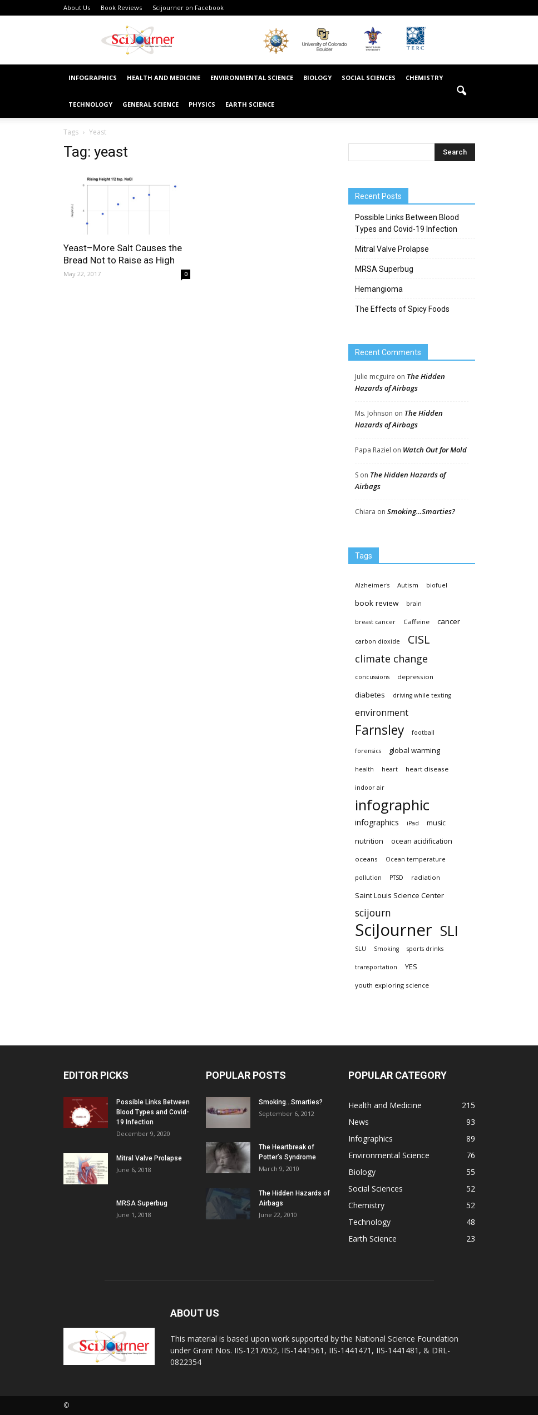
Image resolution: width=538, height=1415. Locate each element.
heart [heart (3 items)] (390, 769)
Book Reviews (121, 7)
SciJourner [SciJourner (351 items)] (393, 930)
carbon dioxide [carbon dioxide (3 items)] (377, 641)
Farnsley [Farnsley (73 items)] (379, 730)
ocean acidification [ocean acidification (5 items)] (421, 841)
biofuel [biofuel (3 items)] (436, 585)
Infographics (92, 77)
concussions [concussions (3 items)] (372, 677)
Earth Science (249, 104)
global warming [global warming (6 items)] (414, 750)
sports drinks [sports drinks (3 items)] (425, 949)
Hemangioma (379, 289)
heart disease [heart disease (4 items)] (427, 769)
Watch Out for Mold (435, 450)
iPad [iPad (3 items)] (413, 823)
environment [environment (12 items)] (381, 713)
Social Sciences (369, 77)
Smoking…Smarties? (421, 511)
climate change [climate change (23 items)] (391, 659)
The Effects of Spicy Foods (402, 309)
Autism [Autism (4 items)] (407, 585)
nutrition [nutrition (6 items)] (369, 841)
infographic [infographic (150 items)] (392, 805)
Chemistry (424, 77)
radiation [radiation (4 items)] (425, 877)
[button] (461, 91)
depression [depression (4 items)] (415, 676)
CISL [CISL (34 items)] (419, 639)
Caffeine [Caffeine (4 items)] (416, 621)
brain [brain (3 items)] (414, 603)
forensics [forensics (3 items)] (368, 751)
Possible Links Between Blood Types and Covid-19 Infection (407, 223)
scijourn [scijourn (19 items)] (373, 913)
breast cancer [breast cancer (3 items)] (375, 622)
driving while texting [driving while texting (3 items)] (422, 695)
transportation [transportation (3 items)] (376, 967)
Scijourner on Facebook (188, 7)
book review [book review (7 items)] (376, 603)
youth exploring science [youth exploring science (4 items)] (392, 985)
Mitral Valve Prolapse (392, 249)
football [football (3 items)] (423, 732)
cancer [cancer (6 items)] (448, 621)
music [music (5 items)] (436, 823)
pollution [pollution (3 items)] (368, 877)
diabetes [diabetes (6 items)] (370, 695)
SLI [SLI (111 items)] (449, 930)
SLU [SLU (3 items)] (360, 949)
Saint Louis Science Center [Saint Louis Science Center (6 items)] (399, 895)
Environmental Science (251, 77)
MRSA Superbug (384, 269)
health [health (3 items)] (364, 769)
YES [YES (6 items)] (411, 966)
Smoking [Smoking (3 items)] (386, 949)
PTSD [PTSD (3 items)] (396, 877)
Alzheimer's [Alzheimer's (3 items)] (372, 585)
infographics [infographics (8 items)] (377, 822)
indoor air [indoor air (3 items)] (369, 787)
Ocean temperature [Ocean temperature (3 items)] (416, 859)
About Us (76, 7)
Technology (90, 104)
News (358, 1122)
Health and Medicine (163, 77)
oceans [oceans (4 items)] (366, 859)
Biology (317, 77)
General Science (150, 104)
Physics (202, 104)
